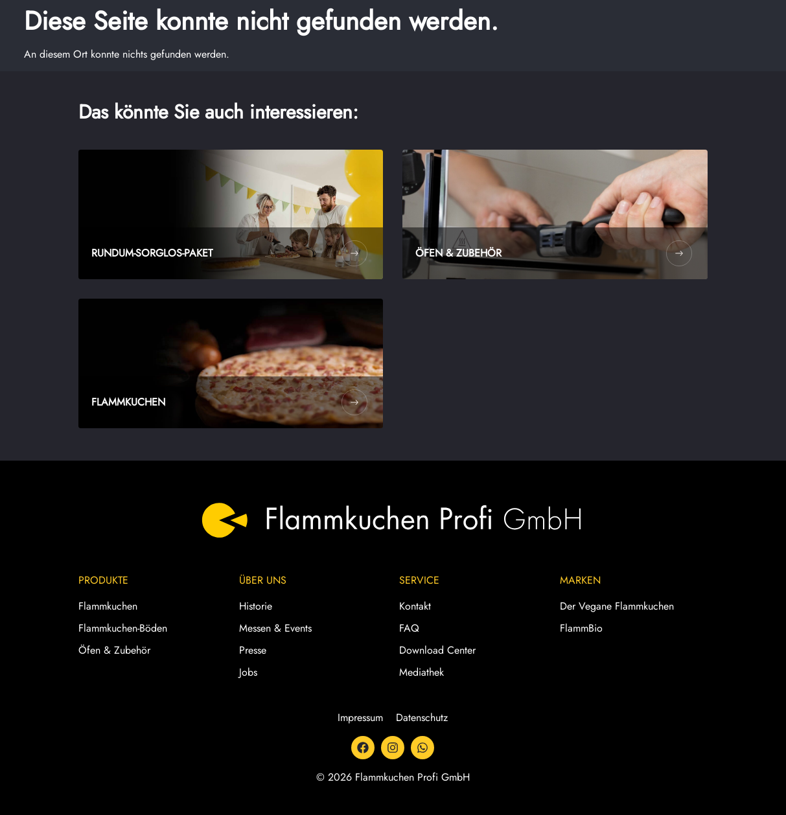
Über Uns (262, 580)
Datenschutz (422, 717)
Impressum (360, 717)
